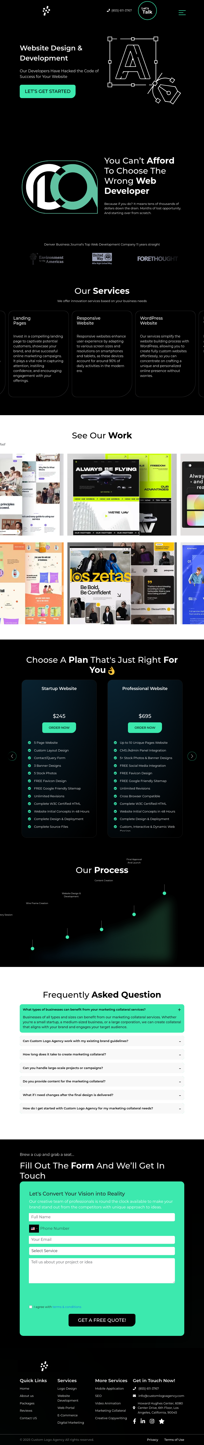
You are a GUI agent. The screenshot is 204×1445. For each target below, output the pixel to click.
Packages (27, 1403)
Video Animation (108, 1403)
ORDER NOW (59, 727)
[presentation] (64, 1295)
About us (27, 1396)
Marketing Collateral (110, 1410)
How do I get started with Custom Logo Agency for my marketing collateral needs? (88, 1108)
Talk (147, 10)
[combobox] (34, 1229)
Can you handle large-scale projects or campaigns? (63, 1068)
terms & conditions (67, 1307)
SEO (98, 1396)
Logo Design (67, 1388)
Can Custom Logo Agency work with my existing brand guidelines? (75, 1041)
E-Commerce (68, 1415)
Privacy (152, 1439)
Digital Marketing (71, 1422)
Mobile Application (109, 1388)
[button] (12, 756)
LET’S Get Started (48, 91)
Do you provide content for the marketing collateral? (64, 1081)
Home (24, 1388)
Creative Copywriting (111, 1418)
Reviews (26, 1410)
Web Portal (66, 1408)
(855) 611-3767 (119, 10)
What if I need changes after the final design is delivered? (68, 1095)
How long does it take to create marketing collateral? (64, 1054)
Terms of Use (174, 1439)
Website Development (68, 1398)
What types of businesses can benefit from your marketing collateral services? (84, 1009)
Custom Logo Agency (48, 1439)
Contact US (28, 1418)
